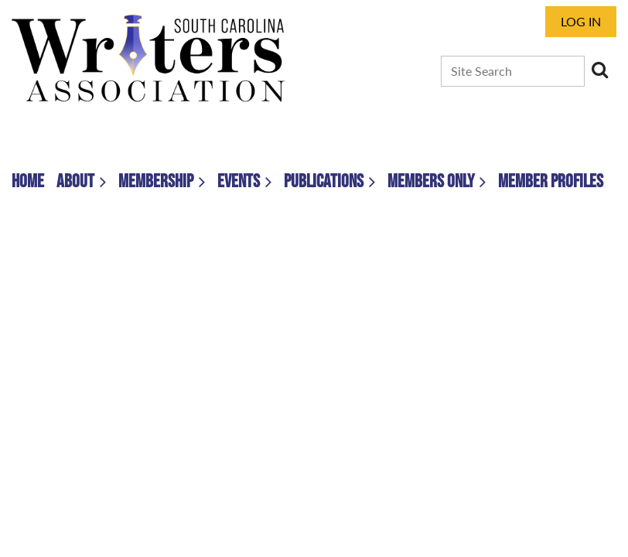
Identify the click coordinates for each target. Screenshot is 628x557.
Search (599, 70)
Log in (581, 21)
